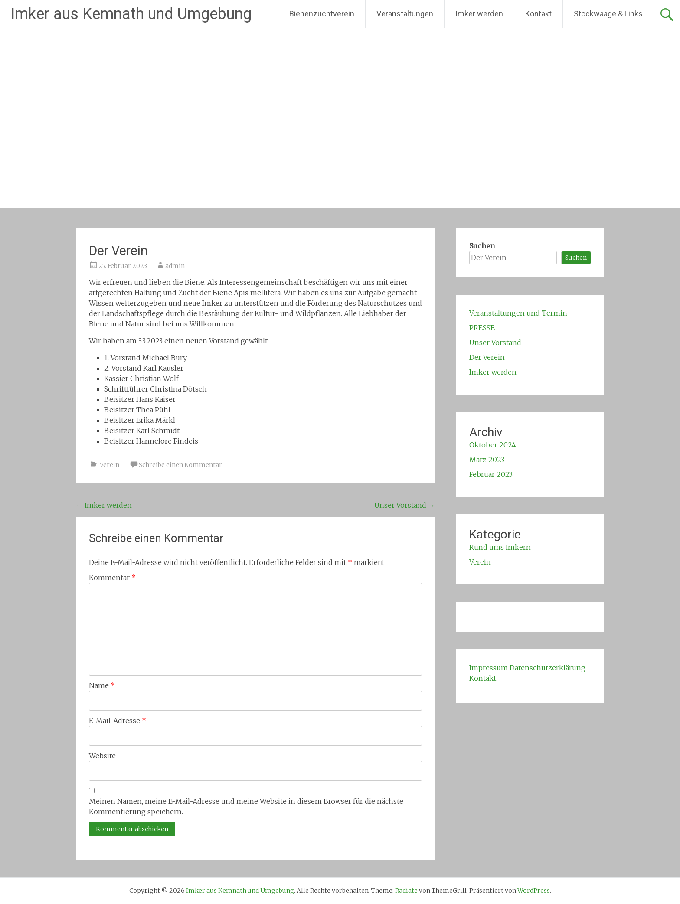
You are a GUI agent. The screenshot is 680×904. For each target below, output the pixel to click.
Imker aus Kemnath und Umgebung (131, 14)
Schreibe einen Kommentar (180, 465)
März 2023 (486, 459)
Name (102, 685)
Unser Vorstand (404, 505)
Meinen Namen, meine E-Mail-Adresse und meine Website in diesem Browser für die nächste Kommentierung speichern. (246, 806)
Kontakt (538, 13)
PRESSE (482, 327)
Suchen (482, 246)
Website (102, 755)
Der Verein (487, 357)
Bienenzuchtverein (321, 13)
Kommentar (112, 577)
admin (175, 266)
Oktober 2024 (492, 445)
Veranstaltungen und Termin (518, 313)
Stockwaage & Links (608, 13)
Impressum (488, 667)
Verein (109, 465)
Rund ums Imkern (500, 547)
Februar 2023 (491, 474)
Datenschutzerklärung (547, 667)
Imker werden (479, 13)
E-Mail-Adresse (117, 720)
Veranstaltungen (404, 13)
